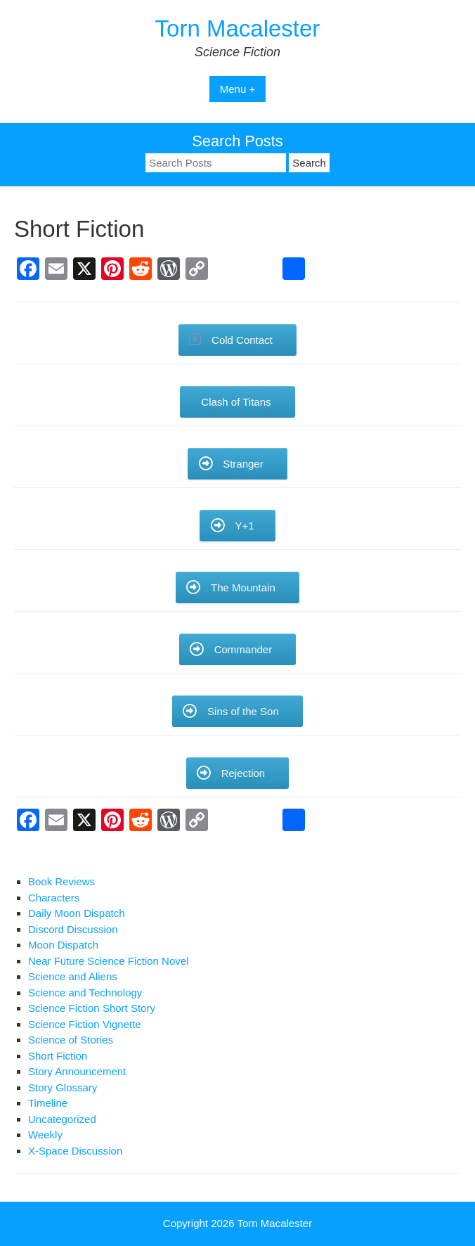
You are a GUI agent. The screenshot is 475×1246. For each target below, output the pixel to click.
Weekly (45, 1135)
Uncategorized (62, 1119)
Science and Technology (85, 992)
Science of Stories (70, 1040)
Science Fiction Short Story (91, 1008)
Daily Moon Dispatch (76, 913)
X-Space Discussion (75, 1151)
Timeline (47, 1103)
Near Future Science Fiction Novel (108, 961)
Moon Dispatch (63, 945)
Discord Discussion (73, 929)
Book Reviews (61, 881)
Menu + (237, 89)
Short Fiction (57, 1056)
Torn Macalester (237, 28)
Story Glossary (62, 1087)
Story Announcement (77, 1071)
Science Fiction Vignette (84, 1024)
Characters (53, 898)
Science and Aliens (72, 976)
